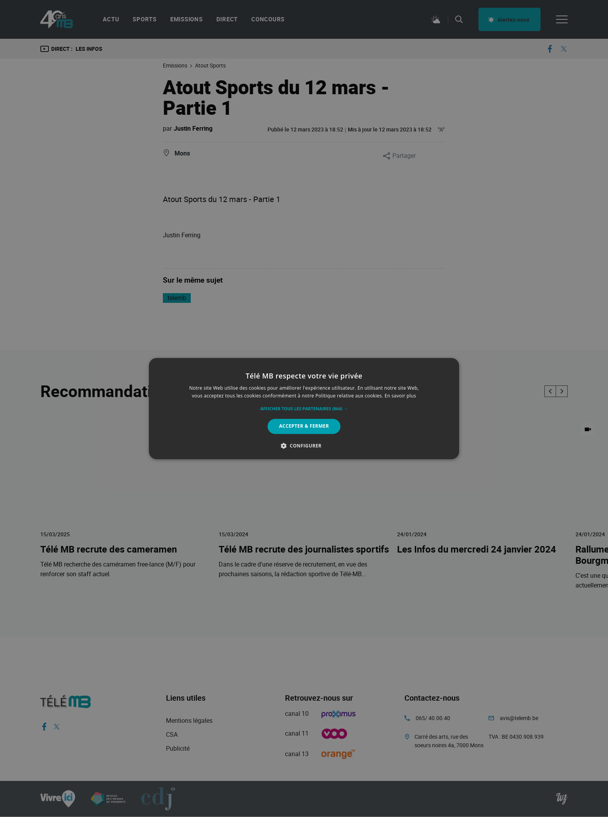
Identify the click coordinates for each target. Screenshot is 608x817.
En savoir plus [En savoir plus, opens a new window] (400, 395)
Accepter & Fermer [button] (304, 426)
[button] (304, 409)
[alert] (304, 408)
